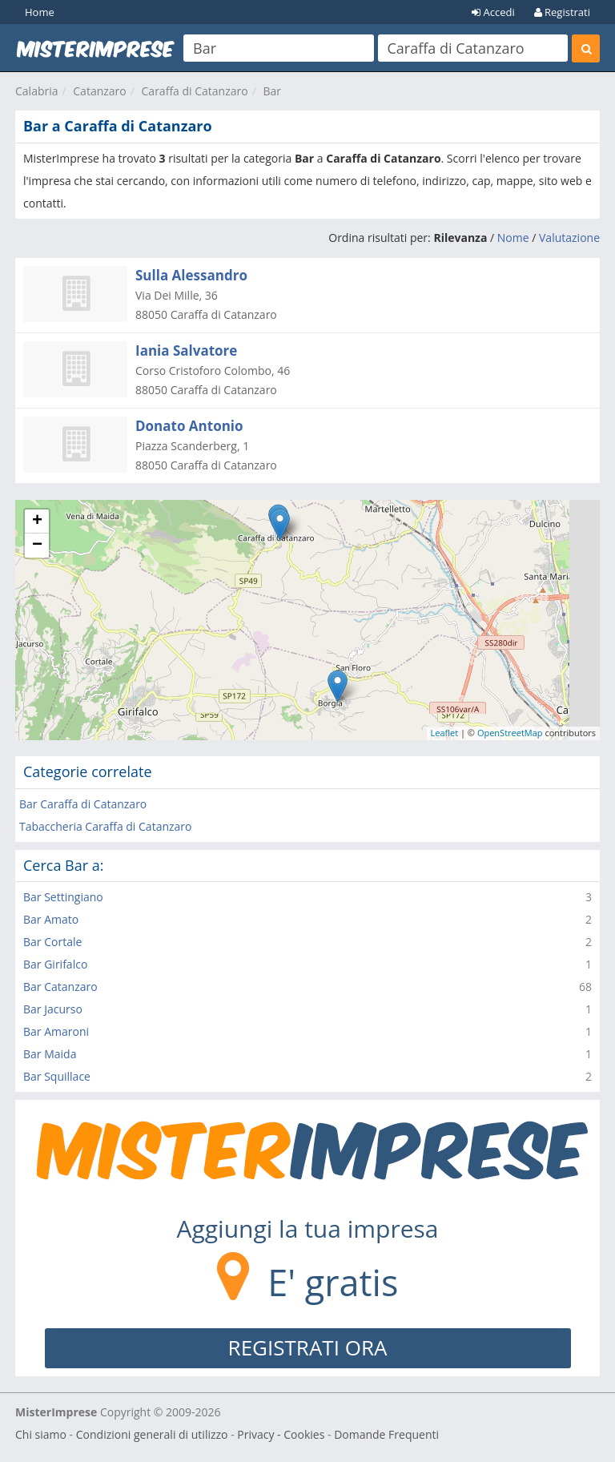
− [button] (37, 546)
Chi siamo (40, 1434)
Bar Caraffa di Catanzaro (83, 804)
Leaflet (445, 733)
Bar (272, 91)
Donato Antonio (189, 426)
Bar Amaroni (56, 1031)
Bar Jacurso (52, 1009)
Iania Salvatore (186, 350)
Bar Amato (50, 919)
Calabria (36, 91)
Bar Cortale (52, 941)
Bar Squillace (56, 1076)
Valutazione (569, 237)
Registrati (562, 12)
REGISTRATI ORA (308, 1347)
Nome (513, 237)
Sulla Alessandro (191, 275)
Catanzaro (99, 91)
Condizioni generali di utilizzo (152, 1434)
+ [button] (37, 521)
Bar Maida (49, 1053)
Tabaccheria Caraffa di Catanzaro (105, 826)
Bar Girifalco (55, 964)
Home (39, 12)
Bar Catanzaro (60, 986)
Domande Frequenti (386, 1434)
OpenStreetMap (510, 733)
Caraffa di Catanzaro (195, 91)
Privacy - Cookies (280, 1434)
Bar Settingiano (63, 896)
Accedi (493, 12)
